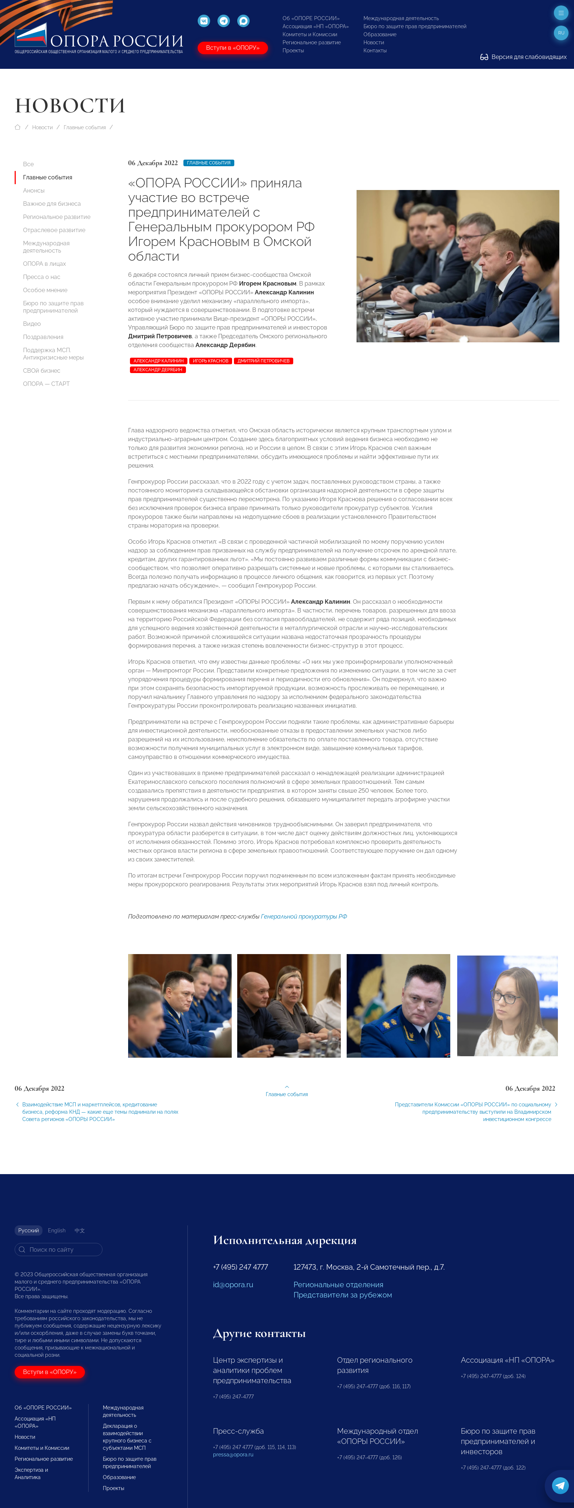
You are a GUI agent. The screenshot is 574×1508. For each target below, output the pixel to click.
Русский (28, 1230)
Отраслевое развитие (54, 230)
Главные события (85, 127)
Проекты (293, 50)
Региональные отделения (338, 1284)
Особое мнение (45, 290)
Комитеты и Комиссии (310, 34)
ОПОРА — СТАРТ (46, 383)
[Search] (58, 1249)
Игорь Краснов (210, 361)
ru (561, 33)
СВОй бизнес (41, 370)
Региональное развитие (312, 42)
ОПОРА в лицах (44, 263)
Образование (380, 34)
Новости (374, 42)
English (57, 1230)
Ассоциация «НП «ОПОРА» (316, 26)
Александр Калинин (159, 361)
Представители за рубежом (343, 1295)
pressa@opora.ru (233, 1454)
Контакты (375, 50)
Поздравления (43, 337)
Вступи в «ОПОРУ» (233, 47)
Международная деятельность (401, 18)
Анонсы (34, 190)
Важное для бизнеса (52, 203)
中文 (80, 1230)
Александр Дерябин (158, 369)
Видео (32, 323)
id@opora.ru (233, 1284)
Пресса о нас (41, 276)
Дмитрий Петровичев (264, 361)
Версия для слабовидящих (523, 56)
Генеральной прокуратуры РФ (304, 924)
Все (28, 164)
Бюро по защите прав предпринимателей (415, 26)
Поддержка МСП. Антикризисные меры (53, 354)
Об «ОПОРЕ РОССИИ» (311, 18)
